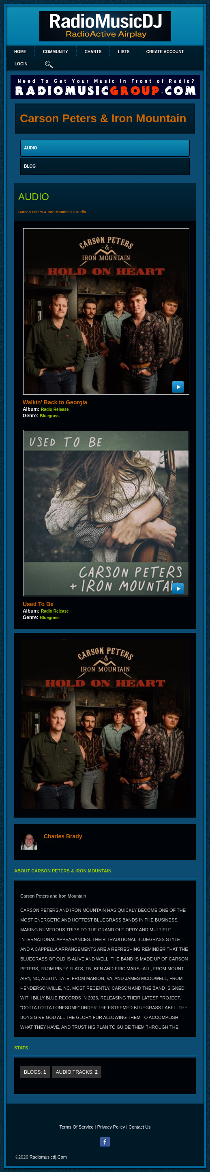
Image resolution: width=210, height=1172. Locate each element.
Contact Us (139, 1127)
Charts (93, 52)
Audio (81, 212)
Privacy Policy (111, 1127)
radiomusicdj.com (48, 1157)
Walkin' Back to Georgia (55, 402)
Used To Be (38, 604)
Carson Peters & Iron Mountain (45, 212)
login (21, 64)
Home (20, 52)
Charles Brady (63, 836)
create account (165, 52)
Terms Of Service (76, 1127)
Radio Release (55, 409)
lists (123, 52)
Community (55, 52)
